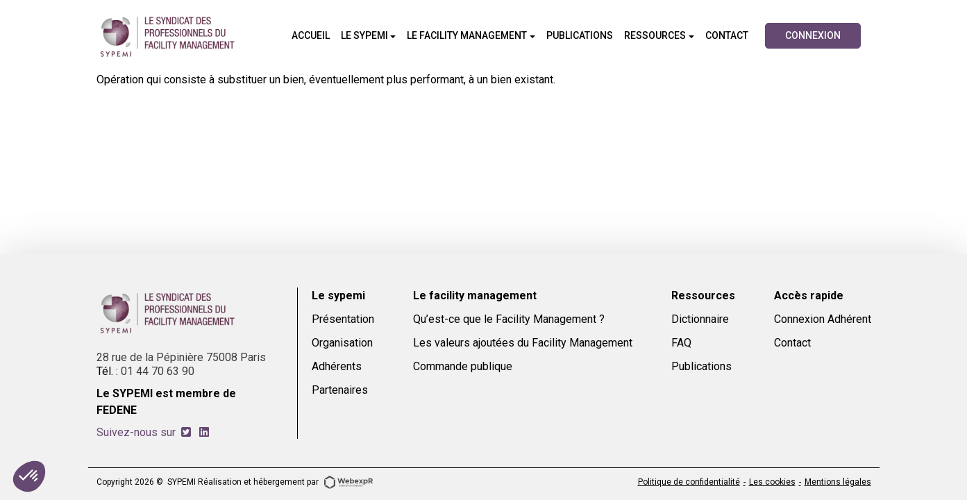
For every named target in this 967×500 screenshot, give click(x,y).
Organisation (342, 342)
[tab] (186, 432)
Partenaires (340, 390)
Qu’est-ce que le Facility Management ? (509, 319)
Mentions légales (838, 482)
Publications (701, 366)
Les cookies (772, 482)
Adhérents (337, 366)
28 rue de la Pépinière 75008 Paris (181, 357)
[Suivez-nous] (186, 432)
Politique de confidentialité (689, 482)
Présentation (343, 319)
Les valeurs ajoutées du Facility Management (522, 342)
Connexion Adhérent (822, 319)
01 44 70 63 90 (157, 371)
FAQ (681, 342)
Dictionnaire (700, 319)
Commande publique (462, 366)
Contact (792, 342)
